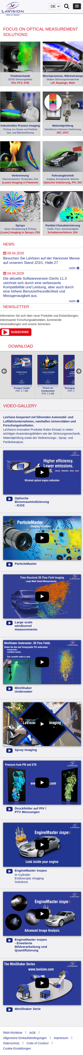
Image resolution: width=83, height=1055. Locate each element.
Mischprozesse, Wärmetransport (63, 77)
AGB (32, 1032)
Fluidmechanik (20, 77)
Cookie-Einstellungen (17, 1048)
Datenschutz (11, 1043)
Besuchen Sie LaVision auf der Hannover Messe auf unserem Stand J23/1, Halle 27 (41, 260)
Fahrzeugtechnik (63, 177)
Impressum (61, 1038)
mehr (74, 268)
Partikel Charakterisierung (63, 227)
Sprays (20, 227)
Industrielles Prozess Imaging (20, 129)
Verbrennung (20, 177)
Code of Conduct (37, 1043)
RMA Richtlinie (12, 1032)
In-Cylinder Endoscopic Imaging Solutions (27, 876)
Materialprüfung (63, 127)
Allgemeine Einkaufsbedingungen (25, 1038)
